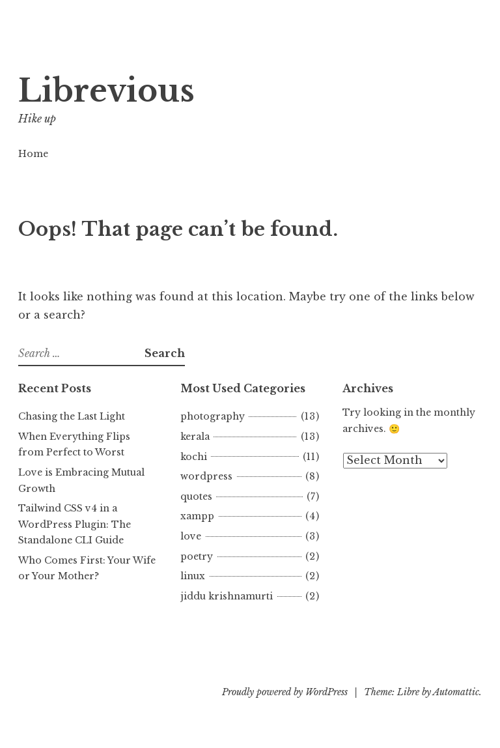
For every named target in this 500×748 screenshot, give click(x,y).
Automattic (456, 692)
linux (192, 576)
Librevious (106, 91)
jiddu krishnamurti (226, 596)
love (190, 536)
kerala (195, 436)
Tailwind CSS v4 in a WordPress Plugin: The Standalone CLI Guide (74, 524)
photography (212, 416)
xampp (197, 516)
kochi (193, 457)
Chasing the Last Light (71, 416)
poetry (196, 556)
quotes (196, 496)
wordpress (206, 476)
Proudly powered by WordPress (285, 692)
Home (33, 154)
